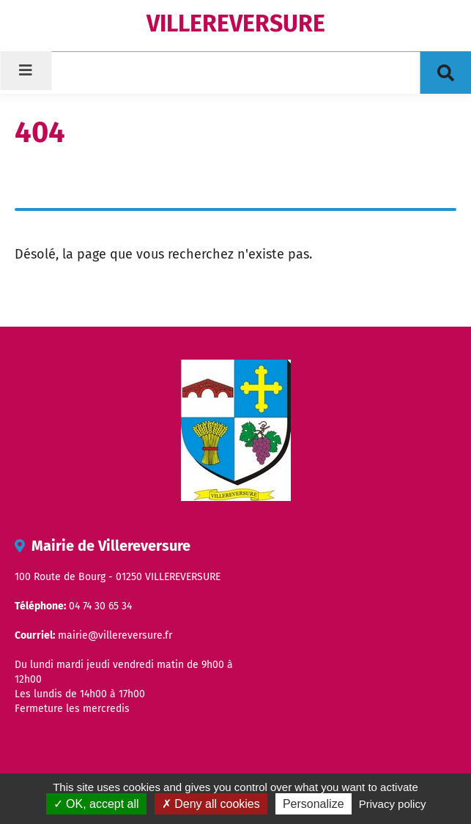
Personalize (313, 804)
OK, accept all (96, 804)
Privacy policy (392, 804)
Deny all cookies (211, 804)
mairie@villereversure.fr (115, 635)
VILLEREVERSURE (236, 23)
